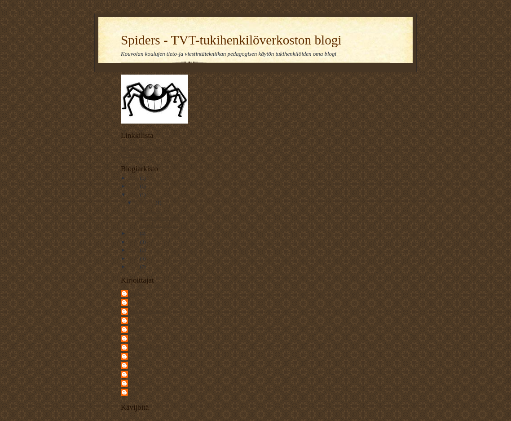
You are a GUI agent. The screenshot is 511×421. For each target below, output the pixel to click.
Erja (134, 302)
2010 (134, 241)
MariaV (137, 338)
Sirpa (135, 365)
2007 (134, 266)
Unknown (140, 383)
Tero (134, 374)
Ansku (136, 293)
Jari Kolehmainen (147, 311)
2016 (134, 178)
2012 (134, 194)
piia (133, 391)
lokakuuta (145, 202)
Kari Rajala (141, 320)
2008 (134, 258)
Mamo (136, 329)
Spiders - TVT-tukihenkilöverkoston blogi (231, 40)
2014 (134, 186)
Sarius (136, 356)
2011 (134, 233)
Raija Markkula (145, 347)
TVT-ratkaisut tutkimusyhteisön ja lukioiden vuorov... (156, 218)
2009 (134, 250)
